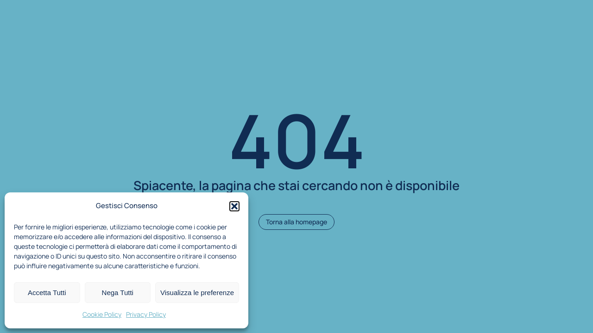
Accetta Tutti (47, 292)
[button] (234, 206)
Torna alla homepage (296, 221)
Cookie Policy (101, 314)
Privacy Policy (146, 314)
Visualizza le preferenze (197, 292)
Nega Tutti (117, 292)
